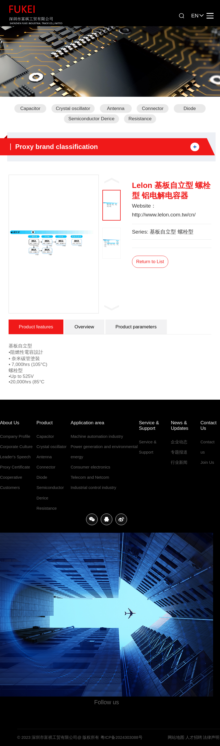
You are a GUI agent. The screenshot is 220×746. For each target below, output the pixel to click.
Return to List (150, 261)
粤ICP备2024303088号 (121, 737)
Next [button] (111, 307)
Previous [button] (111, 180)
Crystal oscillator (73, 108)
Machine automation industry (97, 436)
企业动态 (179, 442)
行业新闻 (179, 462)
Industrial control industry (93, 487)
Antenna (115, 108)
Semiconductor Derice (91, 118)
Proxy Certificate (15, 467)
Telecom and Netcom (90, 477)
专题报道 (179, 452)
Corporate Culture (16, 446)
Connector (153, 108)
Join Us (207, 462)
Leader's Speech (15, 457)
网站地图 (176, 737)
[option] (54, 244)
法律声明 (211, 737)
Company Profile (15, 436)
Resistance (140, 118)
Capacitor (30, 108)
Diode (189, 108)
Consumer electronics (90, 467)
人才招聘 (193, 737)
